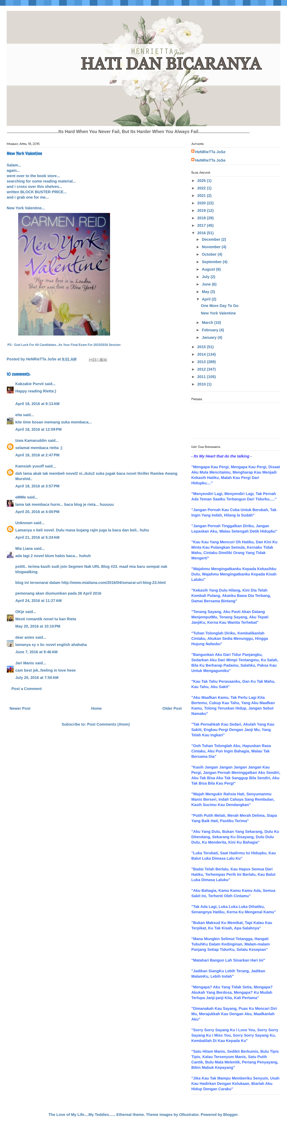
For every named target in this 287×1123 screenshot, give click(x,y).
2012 (202, 369)
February (210, 330)
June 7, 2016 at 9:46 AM (36, 652)
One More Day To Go (219, 306)
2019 (202, 210)
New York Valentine (218, 313)
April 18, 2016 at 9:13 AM (37, 404)
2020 (202, 203)
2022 (202, 188)
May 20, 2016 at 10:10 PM (37, 626)
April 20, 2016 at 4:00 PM (37, 512)
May (206, 292)
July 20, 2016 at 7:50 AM (37, 677)
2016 (202, 233)
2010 (202, 384)
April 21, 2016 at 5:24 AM (37, 537)
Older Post (172, 708)
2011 (202, 377)
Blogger (230, 1114)
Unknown (24, 523)
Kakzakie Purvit (29, 384)
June (207, 284)
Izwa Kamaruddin (31, 440)
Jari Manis (24, 663)
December (211, 239)
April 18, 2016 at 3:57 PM (37, 486)
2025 (202, 180)
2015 (202, 347)
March (208, 322)
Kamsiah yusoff (29, 466)
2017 (202, 225)
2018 (202, 218)
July (206, 277)
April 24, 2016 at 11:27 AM (38, 600)
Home (96, 708)
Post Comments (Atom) (108, 724)
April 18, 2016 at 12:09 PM (38, 429)
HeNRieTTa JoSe (210, 152)
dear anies (24, 637)
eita (18, 415)
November (212, 247)
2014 (202, 354)
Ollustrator (189, 1114)
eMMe (20, 497)
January (210, 337)
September (212, 262)
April (207, 299)
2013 (202, 362)
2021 (202, 195)
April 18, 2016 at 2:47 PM (37, 455)
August (209, 269)
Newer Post (20, 708)
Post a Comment (26, 689)
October (210, 254)
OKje (19, 612)
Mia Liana (24, 548)
